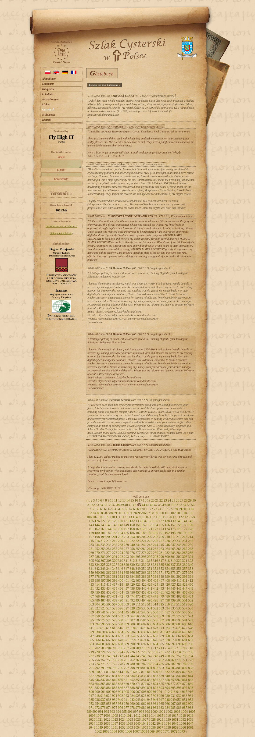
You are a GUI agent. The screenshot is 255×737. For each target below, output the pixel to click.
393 (184, 576)
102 (173, 513)
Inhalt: (61, 161)
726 (132, 652)
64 (118, 509)
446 (178, 588)
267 (184, 549)
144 (97, 525)
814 (120, 672)
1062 (98, 731)
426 (167, 584)
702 (97, 648)
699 (184, 644)
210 (167, 537)
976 (120, 707)
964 (155, 703)
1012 (137, 715)
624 (167, 628)
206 (144, 537)
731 (161, 652)
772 (190, 660)
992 (106, 711)
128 (108, 521)
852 (132, 680)
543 (114, 612)
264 (167, 549)
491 (126, 600)
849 (114, 680)
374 (178, 572)
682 (190, 640)
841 (173, 676)
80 (184, 509)
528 (132, 608)
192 (167, 533)
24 (169, 500)
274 (120, 553)
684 (97, 644)
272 (108, 553)
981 (149, 707)
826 (190, 672)
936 (97, 699)
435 (114, 588)
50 (168, 505)
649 (103, 636)
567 (149, 616)
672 (132, 640)
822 (167, 672)
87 (107, 513)
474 (132, 596)
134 (144, 521)
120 (169, 517)
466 (190, 592)
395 (91, 580)
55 (188, 505)
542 (108, 612)
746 (144, 656)
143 (91, 525)
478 (155, 596)
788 (178, 664)
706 (120, 648)
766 (155, 660)
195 (184, 533)
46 (151, 505)
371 (161, 572)
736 (190, 652)
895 (173, 688)
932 (178, 696)
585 (149, 620)
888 (132, 688)
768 (167, 660)
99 (156, 513)
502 (190, 600)
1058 (167, 727)
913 (173, 692)
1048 (91, 727)
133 (138, 521)
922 (120, 696)
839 (161, 676)
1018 (182, 715)
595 (103, 624)
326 (108, 564)
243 (149, 545)
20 (152, 500)
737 (91, 656)
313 (137, 561)
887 (126, 688)
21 (157, 500)
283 (173, 553)
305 (91, 561)
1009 (114, 715)
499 (173, 600)
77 (172, 509)
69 (139, 509)
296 (144, 557)
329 (126, 564)
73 (155, 509)
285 (184, 553)
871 (138, 684)
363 (114, 572)
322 (190, 561)
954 (97, 703)
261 (149, 549)
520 (190, 604)
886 (120, 688)
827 (91, 676)
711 (149, 648)
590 (178, 620)
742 (120, 656)
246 (167, 545)
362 (108, 572)
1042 (152, 723)
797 (126, 668)
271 (103, 553)
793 (103, 668)
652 (120, 636)
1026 (137, 719)
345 (114, 568)
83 (90, 513)
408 (167, 580)
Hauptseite (48, 89)
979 (138, 707)
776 (108, 664)
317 (161, 561)
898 (190, 688)
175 (173, 529)
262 (155, 549)
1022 (107, 719)
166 (120, 529)
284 (178, 553)
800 (144, 668)
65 (122, 509)
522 (97, 608)
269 (91, 553)
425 (161, 584)
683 (91, 644)
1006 (92, 715)
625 (173, 628)
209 (161, 537)
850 (120, 680)
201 (114, 537)
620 (143, 628)
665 (91, 640)
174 (167, 529)
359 (91, 572)
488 (108, 600)
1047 (190, 723)
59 (97, 509)
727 (138, 652)
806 (178, 668)
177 (184, 529)
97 (148, 513)
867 (114, 684)
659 (161, 636)
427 (173, 584)
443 (161, 588)
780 (132, 664)
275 (126, 553)
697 (173, 644)
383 (126, 576)
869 (126, 684)
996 (130, 711)
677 (161, 640)
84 (94, 513)
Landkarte (48, 83)
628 (190, 628)
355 (173, 568)
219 (114, 541)
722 (108, 652)
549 (149, 612)
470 (108, 596)
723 (114, 652)
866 (108, 684)
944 (144, 699)
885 (114, 688)
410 (179, 580)
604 (155, 624)
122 (181, 517)
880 (190, 684)
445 (173, 588)
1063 (105, 731)
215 (91, 541)
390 (167, 576)
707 (126, 648)
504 (97, 604)
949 (173, 699)
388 (155, 576)
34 (101, 505)
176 (178, 529)
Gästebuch (48, 109)
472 (120, 596)
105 (190, 513)
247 (173, 545)
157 (173, 525)
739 (103, 656)
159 (184, 525)
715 (173, 648)
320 (178, 561)
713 (161, 648)
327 (114, 564)
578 (108, 620)
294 (132, 557)
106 (89, 517)
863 (91, 684)
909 (149, 692)
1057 (159, 727)
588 (167, 620)
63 (114, 509)
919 (103, 696)
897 (184, 688)
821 (161, 672)
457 (138, 592)
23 (165, 500)
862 (190, 680)
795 (114, 668)
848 (108, 680)
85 (99, 513)
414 (97, 584)
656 (144, 636)
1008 (107, 715)
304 (190, 557)
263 (161, 549)
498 (167, 600)
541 (103, 612)
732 (167, 652)
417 (114, 584)
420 (132, 584)
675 (149, 640)
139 (173, 521)
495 (149, 600)
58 (93, 509)
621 (149, 628)
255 (114, 549)
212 (178, 537)
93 (131, 513)
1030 (167, 719)
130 (120, 521)
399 (114, 580)
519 (184, 604)
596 (108, 624)
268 (190, 549)
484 (190, 596)
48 (160, 505)
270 (97, 553)
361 (103, 572)
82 (192, 509)
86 (102, 513)
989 (89, 711)
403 (138, 580)
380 (108, 576)
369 (149, 572)
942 (132, 699)
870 (132, 684)
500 (178, 600)
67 (131, 509)
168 (132, 529)
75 (163, 509)
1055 (144, 727)
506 (108, 604)
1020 (91, 719)
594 (97, 624)
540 (97, 612)
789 (184, 664)
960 (132, 703)
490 (120, 600)
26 (177, 500)
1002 (169, 711)
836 (144, 676)
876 (167, 684)
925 (138, 696)
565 (138, 616)
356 (178, 568)
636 (132, 632)
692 (144, 644)
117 (152, 517)
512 (143, 604)
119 (163, 517)
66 (126, 509)
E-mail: (61, 172)
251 (91, 549)
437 (126, 588)
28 (186, 500)
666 (97, 640)
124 (192, 517)
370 (155, 572)
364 (120, 572)
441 (149, 588)
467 (91, 596)
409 (173, 580)
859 (173, 680)
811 (103, 672)
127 (103, 521)
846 (97, 680)
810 (97, 672)
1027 (144, 719)
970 (190, 703)
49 (164, 505)
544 (120, 612)
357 (184, 568)
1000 (154, 711)
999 (147, 711)
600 (132, 624)
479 (161, 596)
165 (114, 529)
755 (91, 660)
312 (132, 561)
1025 (129, 719)
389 (161, 576)
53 (180, 505)
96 (144, 513)
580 (120, 620)
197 (91, 537)
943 (138, 699)
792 (97, 668)
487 (103, 600)
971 (91, 707)
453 (114, 592)
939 (114, 699)
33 (97, 505)
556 (190, 612)
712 (155, 648)
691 (138, 644)
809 (91, 672)
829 (103, 676)
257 (126, 549)
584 (144, 620)
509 (126, 604)
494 (144, 600)
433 (103, 588)
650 (108, 636)
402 (132, 580)
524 (108, 608)
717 (184, 648)
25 (173, 500)
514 (155, 604)
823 (173, 672)
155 (161, 525)
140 (178, 521)
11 (115, 500)
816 (132, 672)
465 (184, 592)
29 (190, 500)
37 (114, 505)
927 (149, 696)
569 (161, 616)
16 (136, 500)
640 (155, 632)
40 (126, 505)
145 (103, 525)
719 (91, 652)
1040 (137, 723)
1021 (99, 719)
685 (103, 644)
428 (178, 584)
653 (126, 636)
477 (149, 596)
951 (184, 699)
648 (97, 636)
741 (114, 656)
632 (108, 632)
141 (184, 521)
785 (161, 664)
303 (184, 557)
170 (144, 529)
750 (167, 656)
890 (144, 688)
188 (144, 533)
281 (161, 553)
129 (114, 521)
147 (114, 525)
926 (144, 696)
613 (102, 628)
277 (138, 553)
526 (120, 608)
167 (126, 529)
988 (190, 707)
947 (161, 699)
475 (138, 596)
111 (117, 517)
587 (161, 620)
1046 (182, 723)
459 (149, 592)
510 (132, 604)
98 (152, 513)
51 (172, 505)
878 (178, 684)
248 (178, 545)
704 (108, 648)
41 (130, 505)
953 (91, 703)
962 (144, 703)
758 (108, 660)
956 (108, 703)
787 (173, 664)
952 (190, 699)
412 (190, 580)
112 (123, 517)
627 (184, 628)
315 (149, 561)
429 (184, 584)
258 (132, 549)
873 (149, 684)
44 (143, 505)
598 (120, 624)
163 (103, 529)
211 (173, 537)
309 (114, 561)
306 (97, 561)
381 (114, 576)
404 (144, 580)
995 (124, 711)
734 (178, 652)
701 (91, 648)
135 (149, 521)
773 (91, 664)
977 (126, 707)
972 (97, 707)
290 (108, 557)
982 (155, 707)
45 (147, 505)
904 (120, 692)
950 (178, 699)
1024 (122, 719)
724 (120, 652)
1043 (159, 723)
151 (138, 525)
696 (167, 644)
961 (138, 703)
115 (140, 517)
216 (97, 541)
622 (155, 628)
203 (126, 537)
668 (108, 640)
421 (138, 584)
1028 (152, 719)
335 (161, 564)
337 (173, 564)
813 (114, 672)
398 (108, 580)
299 (161, 557)
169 (138, 529)
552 (167, 612)
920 (108, 696)
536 (178, 608)
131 (126, 521)
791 (91, 668)
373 (173, 572)
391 (173, 576)
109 (106, 517)
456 (132, 592)
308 (108, 561)
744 (132, 656)
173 (161, 529)
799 (138, 668)
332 (144, 564)
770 (178, 660)
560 (108, 616)
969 (184, 703)
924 (132, 696)
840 (167, 676)
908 (144, 692)
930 (167, 696)
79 (180, 509)
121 (175, 517)
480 (167, 596)
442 (155, 588)
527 (126, 608)
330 (132, 564)
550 (155, 612)
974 (108, 707)
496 (155, 600)
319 (173, 561)
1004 (184, 711)
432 (97, 588)
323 (91, 564)
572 (178, 616)
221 (126, 541)
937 (103, 699)
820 (155, 672)
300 (167, 557)
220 (120, 541)
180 (97, 533)
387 (149, 576)
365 (126, 572)
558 (97, 616)
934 (190, 696)
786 (167, 664)
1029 (159, 719)
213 (184, 537)
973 (103, 707)
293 (126, 557)
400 (120, 580)
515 (161, 604)
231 (184, 541)
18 (144, 500)
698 (178, 644)
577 (103, 620)
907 (138, 692)
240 (132, 545)
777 (114, 664)
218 (108, 541)
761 (126, 660)
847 (103, 680)
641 (161, 632)
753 (184, 656)
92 (127, 513)
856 (155, 680)
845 (91, 680)
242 (144, 545)
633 (114, 632)
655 (138, 636)
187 (138, 533)
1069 (151, 731)
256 (120, 549)
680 (178, 640)
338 (178, 564)
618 (132, 628)
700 (190, 644)
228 (167, 541)
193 (173, 533)
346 (120, 568)
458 (144, 592)
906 (132, 692)
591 (184, 620)
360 (97, 572)
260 (144, 549)
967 (173, 703)
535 (173, 608)
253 (103, 549)
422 (144, 584)
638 (144, 632)
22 (161, 500)
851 (126, 680)
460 (155, 592)
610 (190, 624)
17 (140, 500)
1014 (152, 715)
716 (178, 648)
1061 (190, 727)
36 (109, 505)
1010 (122, 715)
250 (190, 545)
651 (114, 636)
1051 (114, 727)
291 (114, 557)
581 (126, 620)
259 (138, 549)
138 (167, 521)
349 (138, 568)
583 (138, 620)
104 (184, 513)
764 (144, 660)
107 (94, 517)
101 (167, 513)
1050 (107, 727)
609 (184, 624)
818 (143, 672)
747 (149, 656)
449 (91, 592)
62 (110, 509)
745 (138, 656)
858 (167, 680)
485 (91, 600)
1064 (113, 731)
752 (178, 656)
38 (118, 505)
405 (149, 580)
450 (97, 592)
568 (155, 616)
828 (97, 676)
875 (161, 684)
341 (91, 568)
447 (184, 588)
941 (126, 699)
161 (91, 529)
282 (167, 553)
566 (144, 616)
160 (190, 525)
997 (135, 711)
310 (120, 561)
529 (138, 608)
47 (156, 505)
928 (155, 696)
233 (91, 545)
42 (134, 505)
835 (138, 676)
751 (173, 656)
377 (91, 576)
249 (184, 545)
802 (155, 668)
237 (114, 545)
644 (178, 632)
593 (91, 624)
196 (190, 533)
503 (91, 604)
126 (97, 521)
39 (122, 505)
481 (173, 596)
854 (144, 680)
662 (178, 636)
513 (149, 604)
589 (173, 620)
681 (184, 640)
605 (161, 624)
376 (190, 572)
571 (173, 616)
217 (103, 541)
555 (184, 612)
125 (91, 521)
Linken (46, 104)
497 (161, 600)
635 (126, 632)
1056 (152, 727)
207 (149, 537)
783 (149, 664)
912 (167, 692)
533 (161, 608)
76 (167, 509)
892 (155, 688)
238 (120, 545)
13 (124, 500)
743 (126, 656)
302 (178, 557)
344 (108, 568)
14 (128, 500)
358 (190, 568)
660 (167, 636)
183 (114, 533)
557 (91, 616)
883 (103, 688)
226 (155, 541)
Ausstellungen (50, 99)
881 (91, 688)
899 (91, 692)
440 (144, 588)
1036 (107, 723)
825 (184, 672)
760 (120, 660)
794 (108, 668)
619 (137, 628)
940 (120, 699)
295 (138, 557)
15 (132, 500)
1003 (176, 711)
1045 (175, 723)
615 (114, 628)
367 (138, 572)
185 (126, 533)
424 (155, 584)
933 (184, 696)
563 (126, 616)
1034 (91, 723)
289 (103, 557)
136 (155, 521)
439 (138, 588)
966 (167, 703)
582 (132, 620)
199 (103, 537)
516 (167, 604)
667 (103, 640)
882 (97, 688)
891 (149, 688)
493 (138, 600)
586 (155, 620)
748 (155, 656)
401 (126, 580)
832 (120, 676)
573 (184, 616)
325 (103, 564)
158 (178, 525)
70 (143, 509)
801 (149, 668)
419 (126, 584)
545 (126, 612)
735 (184, 652)
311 (126, 561)
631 (103, 632)
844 (190, 676)
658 (155, 636)
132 (132, 521)
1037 (114, 723)
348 (132, 568)
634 (120, 632)
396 (97, 580)
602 (144, 624)
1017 (174, 715)
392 (178, 576)
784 (155, 664)
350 (144, 568)
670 (120, 640)
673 (138, 640)
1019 (190, 715)
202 (120, 537)
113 (129, 517)
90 (119, 513)
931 (173, 696)
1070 (158, 731)
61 (106, 509)
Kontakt (46, 119)
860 (178, 680)
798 (132, 668)
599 (126, 624)
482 (178, 596)
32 (93, 505)
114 (135, 517)
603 (149, 624)
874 (155, 684)
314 (143, 561)
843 (184, 676)
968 (178, 703)
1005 (192, 711)
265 (173, 549)
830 (108, 676)
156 (167, 525)
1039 (129, 723)
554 (178, 612)
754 (190, 656)
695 (161, 644)
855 (149, 680)
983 (161, 707)
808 (190, 668)
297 (149, 557)
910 (155, 692)
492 (132, 600)
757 (103, 660)
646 (190, 632)
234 (97, 545)
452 (108, 592)
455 (126, 592)
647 (91, 636)
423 (149, 584)
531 (149, 608)
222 (132, 541)
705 (114, 648)
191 (161, 533)
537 (184, 608)
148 (120, 525)
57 (89, 509)
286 (190, 553)
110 (112, 517)
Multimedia (48, 114)
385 (138, 576)
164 (108, 529)
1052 (122, 727)
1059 (175, 727)
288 (97, 557)
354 (167, 568)
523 (103, 608)
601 (138, 624)
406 (155, 580)
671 (126, 640)
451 (103, 592)
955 (103, 703)
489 (114, 600)
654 (132, 636)
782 (144, 664)
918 (97, 696)
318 (167, 561)
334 (155, 564)
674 (144, 640)
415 (103, 584)
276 (132, 553)
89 (115, 513)
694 (155, 644)
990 (94, 711)
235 (103, 545)
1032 (182, 719)
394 (190, 576)
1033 (190, 719)
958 (120, 703)
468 (97, 596)
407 (161, 580)
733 (173, 652)
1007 (99, 715)
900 (97, 692)
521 (91, 608)
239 (126, 545)
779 (126, 664)
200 (108, 537)
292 (120, 557)
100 (161, 513)
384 (132, 576)
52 (176, 505)
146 (108, 525)
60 (102, 509)
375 (184, 572)
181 (103, 533)
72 (151, 509)
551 (161, 612)
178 (190, 529)
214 (190, 537)
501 (184, 600)
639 (149, 632)
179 (91, 533)
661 (173, 636)
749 (161, 656)
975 (114, 707)
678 (167, 640)
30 (194, 500)
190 (155, 533)
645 (184, 632)
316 (155, 561)
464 (178, 592)
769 (173, 660)
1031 (175, 719)
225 (149, 541)
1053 (129, 727)
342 (97, 568)
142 (190, 521)
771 (184, 660)
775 (103, 664)
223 (138, 541)
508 (120, 604)
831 (114, 676)
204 (132, 537)
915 (184, 692)
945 (149, 699)
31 (89, 505)
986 (178, 707)
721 (103, 652)
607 (173, 624)
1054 (137, 727)
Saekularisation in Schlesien (61, 226)
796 (120, 668)
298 (155, 557)
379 (103, 576)
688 (120, 644)
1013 (144, 715)
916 (190, 692)
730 (155, 652)
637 (138, 632)
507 (114, 604)
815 (126, 672)
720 (97, 652)
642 (167, 632)
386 (144, 576)
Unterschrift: (61, 181)
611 (91, 628)
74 (159, 509)
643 (173, 632)
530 (144, 608)
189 (149, 533)
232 (190, 541)
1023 (114, 719)
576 (97, 620)
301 (173, 557)
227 (161, 541)
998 (141, 711)
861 (184, 680)
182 (108, 533)
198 (97, 537)
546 (132, 612)
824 (178, 672)
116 (146, 517)
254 (108, 549)
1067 (136, 731)
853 (138, 680)
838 (155, 676)
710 (144, 648)
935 (91, 699)
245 (161, 545)
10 (111, 500)
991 (100, 711)
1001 (161, 711)
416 (108, 584)
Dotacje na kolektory (61, 233)
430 (190, 584)
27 (181, 500)
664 (190, 636)
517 (173, 604)
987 (184, 707)
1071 (166, 731)
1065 (121, 731)
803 (161, 668)
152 (144, 525)
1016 (167, 715)
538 (190, 608)
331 (138, 564)
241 (138, 545)
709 (138, 648)
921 (114, 696)
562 (120, 616)
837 (149, 676)
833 (126, 676)
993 (112, 711)
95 (140, 513)
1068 (143, 731)
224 (144, 541)
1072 (173, 731)
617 (126, 628)
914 (178, 692)
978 (132, 707)
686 (108, 644)
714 (167, 648)
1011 (129, 715)
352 (155, 568)
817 (137, 672)
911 (161, 692)
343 (103, 568)
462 (167, 592)
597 (114, 624)
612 (97, 628)
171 (149, 529)
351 (149, 568)
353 (161, 568)
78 (176, 509)
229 (173, 541)
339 (184, 564)
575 (91, 620)
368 (144, 572)
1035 (99, 723)
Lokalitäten (48, 94)
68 (134, 509)
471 (114, 596)
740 (108, 656)
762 (132, 660)
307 (103, 561)
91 (123, 513)
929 (161, 696)
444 (167, 588)
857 (161, 680)
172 (155, 529)
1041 (144, 723)
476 (144, 596)
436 (120, 588)
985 (173, 707)
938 (108, 699)
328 (120, 564)
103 (179, 513)
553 (173, 612)
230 (178, 541)
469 (103, 596)
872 (144, 684)
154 (155, 525)
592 (190, 620)
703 (103, 648)
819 (149, 672)
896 (178, 688)
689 (126, 644)
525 (114, 608)
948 (167, 699)
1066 (128, 731)
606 (167, 624)
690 (132, 644)
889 (138, 688)
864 (97, 684)
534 (167, 608)
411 (184, 580)
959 (126, 703)
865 (103, 684)
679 (173, 640)
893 (161, 688)
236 (108, 545)
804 (167, 668)
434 (108, 588)
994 (118, 711)
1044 (167, 723)
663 (184, 636)
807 (184, 668)
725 (126, 652)
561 (114, 616)
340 (190, 564)
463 (173, 592)
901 (103, 692)
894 (167, 688)
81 (188, 509)
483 (184, 596)
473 (126, 596)
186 (132, 533)
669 (114, 640)
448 (190, 588)
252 (97, 549)
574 (190, 616)
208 (155, 537)
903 (114, 692)
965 (161, 703)
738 (97, 656)
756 (97, 660)
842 (178, 676)
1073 (181, 731)
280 (155, 553)
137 (161, 521)
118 (157, 517)
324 (97, 564)
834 (132, 676)
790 (190, 664)
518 (178, 604)
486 (97, 600)
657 (149, 636)
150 (132, 525)
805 (173, 668)
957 (114, 703)
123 (187, 517)
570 (167, 616)
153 (149, 525)
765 (149, 660)
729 (149, 652)
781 (138, 664)
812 (108, 672)
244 (155, 545)
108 (100, 517)
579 (114, 620)
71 (147, 509)
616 (120, 628)
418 (120, 584)
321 (184, 561)
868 (120, 684)
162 (97, 529)
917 (91, 696)
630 (97, 632)
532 (155, 608)
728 (144, 652)
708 (132, 648)
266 (178, 549)
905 (126, 692)
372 (167, 572)
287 (91, 557)
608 (178, 624)
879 (184, 684)
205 (138, 537)
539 (91, 612)
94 (136, 513)
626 (178, 628)
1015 (159, 715)
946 (155, 699)
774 (97, 664)
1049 (99, 727)
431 (91, 588)
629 (91, 632)
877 (173, 684)
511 (138, 604)
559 (103, 616)
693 (149, 644)
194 (178, 533)
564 (132, 616)
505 (103, 604)
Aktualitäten (49, 78)
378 (97, 576)
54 (184, 505)
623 (161, 628)
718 (190, 648)
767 (161, 660)
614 (108, 628)
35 (105, 505)
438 (132, 588)
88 (111, 513)
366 (132, 572)
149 (126, 525)
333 (149, 564)
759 (114, 660)
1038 (122, 723)
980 (144, 707)
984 (167, 707)
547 (138, 612)
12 (120, 500)
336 (167, 564)
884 (108, 688)
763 (138, 660)
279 (149, 553)
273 (114, 553)
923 (126, 696)
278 (144, 553)
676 (155, 640)
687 (114, 644)
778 (120, 664)
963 (149, 703)
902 (108, 692)
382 (120, 576)
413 (91, 584)
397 (103, 580)
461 (161, 592)
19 (149, 500)
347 (126, 568)
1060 (182, 727)
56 (193, 505)
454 (120, 592)
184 (120, 533)
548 (144, 612)
